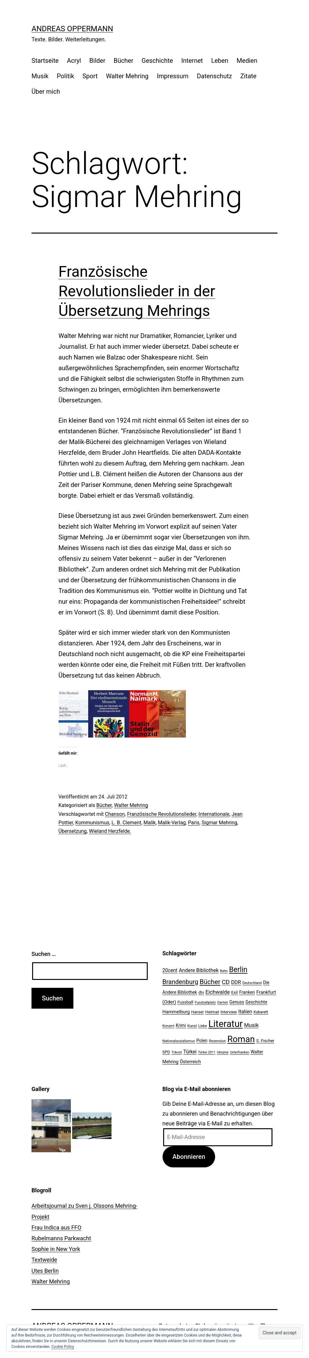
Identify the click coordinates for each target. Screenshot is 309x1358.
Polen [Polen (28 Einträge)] (201, 1040)
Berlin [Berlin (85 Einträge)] (238, 969)
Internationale (213, 814)
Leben (219, 60)
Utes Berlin (45, 1270)
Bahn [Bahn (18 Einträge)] (224, 971)
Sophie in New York (55, 1249)
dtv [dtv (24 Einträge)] (201, 992)
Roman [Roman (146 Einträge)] (241, 1039)
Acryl (74, 60)
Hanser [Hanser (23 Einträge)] (197, 1012)
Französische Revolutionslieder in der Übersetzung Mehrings (137, 291)
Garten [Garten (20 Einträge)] (222, 1002)
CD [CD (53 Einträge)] (226, 982)
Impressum (173, 76)
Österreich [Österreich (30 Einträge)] (190, 1061)
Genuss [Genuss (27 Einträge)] (236, 1002)
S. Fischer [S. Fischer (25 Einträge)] (265, 1040)
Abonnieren (188, 1156)
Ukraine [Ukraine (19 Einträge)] (223, 1052)
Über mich (45, 91)
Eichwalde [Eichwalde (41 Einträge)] (217, 992)
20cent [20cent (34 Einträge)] (170, 970)
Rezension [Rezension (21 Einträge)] (217, 1041)
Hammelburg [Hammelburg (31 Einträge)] (176, 1012)
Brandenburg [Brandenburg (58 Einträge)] (180, 982)
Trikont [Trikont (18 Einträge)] (176, 1052)
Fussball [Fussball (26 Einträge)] (185, 1002)
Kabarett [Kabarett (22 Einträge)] (261, 1012)
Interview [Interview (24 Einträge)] (228, 1012)
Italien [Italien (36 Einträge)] (245, 1012)
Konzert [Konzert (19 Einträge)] (169, 1026)
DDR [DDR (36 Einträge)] (236, 982)
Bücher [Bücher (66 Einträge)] (210, 982)
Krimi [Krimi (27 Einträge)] (181, 1025)
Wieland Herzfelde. (110, 831)
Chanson (115, 814)
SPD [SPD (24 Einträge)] (166, 1052)
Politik (65, 76)
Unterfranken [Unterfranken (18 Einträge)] (239, 1052)
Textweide (44, 1259)
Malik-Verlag (172, 823)
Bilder (97, 60)
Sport (90, 76)
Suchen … (43, 954)
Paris (193, 823)
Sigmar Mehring (219, 823)
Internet (192, 60)
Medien (247, 60)
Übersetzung (73, 831)
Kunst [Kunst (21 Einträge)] (192, 1025)
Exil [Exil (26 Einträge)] (234, 992)
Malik (150, 823)
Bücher (123, 60)
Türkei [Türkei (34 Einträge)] (190, 1052)
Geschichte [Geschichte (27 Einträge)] (256, 1002)
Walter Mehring (127, 76)
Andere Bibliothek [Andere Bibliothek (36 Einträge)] (199, 970)
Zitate (248, 76)
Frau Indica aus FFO (56, 1227)
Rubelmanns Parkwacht (61, 1238)
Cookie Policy (62, 1346)
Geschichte (157, 60)
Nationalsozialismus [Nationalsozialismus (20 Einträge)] (179, 1041)
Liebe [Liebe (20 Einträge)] (202, 1025)
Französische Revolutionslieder (161, 814)
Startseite (45, 60)
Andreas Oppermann (72, 28)
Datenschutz (214, 76)
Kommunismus (92, 823)
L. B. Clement (126, 823)
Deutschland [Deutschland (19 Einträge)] (251, 983)
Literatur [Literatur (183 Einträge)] (225, 1023)
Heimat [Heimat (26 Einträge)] (212, 1011)
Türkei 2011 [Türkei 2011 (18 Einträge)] (207, 1052)
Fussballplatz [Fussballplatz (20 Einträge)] (205, 1002)
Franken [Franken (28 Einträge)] (247, 992)
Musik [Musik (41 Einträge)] (251, 1025)
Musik (40, 76)
